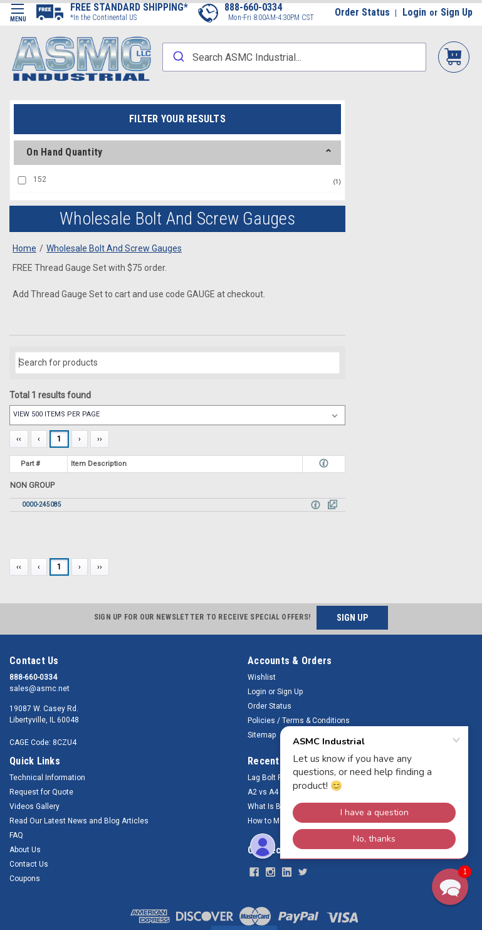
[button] (450, 887)
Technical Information (47, 777)
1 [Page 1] (59, 439)
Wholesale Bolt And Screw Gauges (114, 248)
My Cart (453, 56)
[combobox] (294, 57)
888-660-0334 (253, 7)
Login (414, 12)
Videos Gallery (34, 806)
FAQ (16, 835)
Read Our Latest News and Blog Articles (79, 820)
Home (24, 248)
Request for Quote (41, 792)
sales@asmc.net (39, 688)
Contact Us (28, 864)
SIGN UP (352, 618)
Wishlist (262, 677)
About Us (25, 849)
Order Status (362, 12)
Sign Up (457, 12)
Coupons (24, 878)
